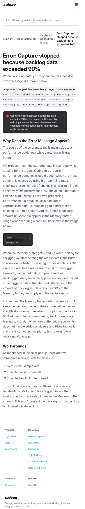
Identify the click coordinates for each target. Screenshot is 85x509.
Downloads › (10, 485)
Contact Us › (33, 442)
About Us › (32, 485)
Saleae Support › (36, 436)
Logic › (8, 442)
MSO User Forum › (37, 461)
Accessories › (11, 449)
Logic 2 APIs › (34, 455)
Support (8, 38)
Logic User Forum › (37, 467)
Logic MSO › (10, 436)
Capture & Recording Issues (46, 38)
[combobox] (41, 20)
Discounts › (33, 449)
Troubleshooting (26, 38)
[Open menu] (76, 4)
